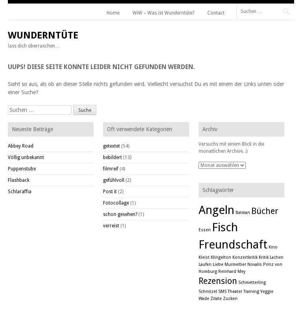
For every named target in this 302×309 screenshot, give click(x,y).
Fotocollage (116, 203)
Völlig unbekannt (26, 157)
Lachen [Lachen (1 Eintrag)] (277, 257)
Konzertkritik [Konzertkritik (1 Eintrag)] (245, 257)
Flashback (18, 180)
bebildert (112, 157)
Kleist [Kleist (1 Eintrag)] (204, 257)
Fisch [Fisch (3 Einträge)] (225, 227)
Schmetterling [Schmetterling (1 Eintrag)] (252, 282)
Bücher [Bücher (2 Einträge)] (264, 211)
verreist (111, 226)
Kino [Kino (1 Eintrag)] (273, 247)
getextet (111, 146)
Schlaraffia (19, 191)
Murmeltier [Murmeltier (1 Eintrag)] (235, 264)
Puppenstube (22, 169)
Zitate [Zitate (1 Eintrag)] (216, 298)
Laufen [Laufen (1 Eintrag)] (205, 264)
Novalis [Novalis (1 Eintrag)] (254, 264)
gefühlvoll (113, 180)
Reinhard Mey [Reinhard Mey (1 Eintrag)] (231, 271)
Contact (216, 13)
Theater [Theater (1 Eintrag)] (235, 291)
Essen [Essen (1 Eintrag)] (205, 229)
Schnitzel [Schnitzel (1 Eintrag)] (208, 291)
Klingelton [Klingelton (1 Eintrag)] (221, 257)
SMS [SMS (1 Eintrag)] (222, 291)
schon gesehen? (120, 214)
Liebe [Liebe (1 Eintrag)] (218, 264)
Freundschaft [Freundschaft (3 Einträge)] (233, 244)
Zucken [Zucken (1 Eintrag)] (230, 298)
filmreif (110, 169)
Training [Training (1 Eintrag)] (251, 291)
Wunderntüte (43, 35)
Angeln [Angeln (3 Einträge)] (216, 210)
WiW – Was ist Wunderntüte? (163, 13)
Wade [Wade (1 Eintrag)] (204, 298)
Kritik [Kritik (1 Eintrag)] (264, 257)
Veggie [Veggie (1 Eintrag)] (266, 291)
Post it (110, 191)
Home (113, 13)
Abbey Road (20, 146)
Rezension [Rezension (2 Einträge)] (218, 281)
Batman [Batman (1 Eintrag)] (243, 212)
